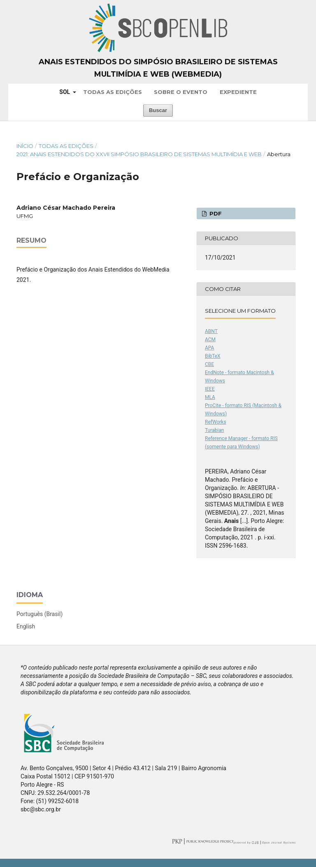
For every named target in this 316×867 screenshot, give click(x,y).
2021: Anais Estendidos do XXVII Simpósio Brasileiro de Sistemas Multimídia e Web (139, 154)
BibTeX (213, 356)
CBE (209, 364)
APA (209, 348)
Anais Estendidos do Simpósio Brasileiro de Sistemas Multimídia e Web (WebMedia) (158, 68)
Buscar (158, 110)
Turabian (214, 430)
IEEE (210, 389)
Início (24, 146)
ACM (210, 339)
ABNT (211, 331)
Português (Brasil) (39, 614)
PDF (215, 213)
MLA (210, 397)
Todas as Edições (112, 92)
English (25, 626)
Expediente (238, 92)
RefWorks (215, 422)
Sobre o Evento (180, 92)
